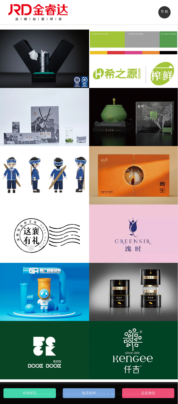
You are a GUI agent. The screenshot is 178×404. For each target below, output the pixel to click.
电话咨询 (89, 393)
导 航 (164, 11)
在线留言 (29, 393)
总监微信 (148, 393)
